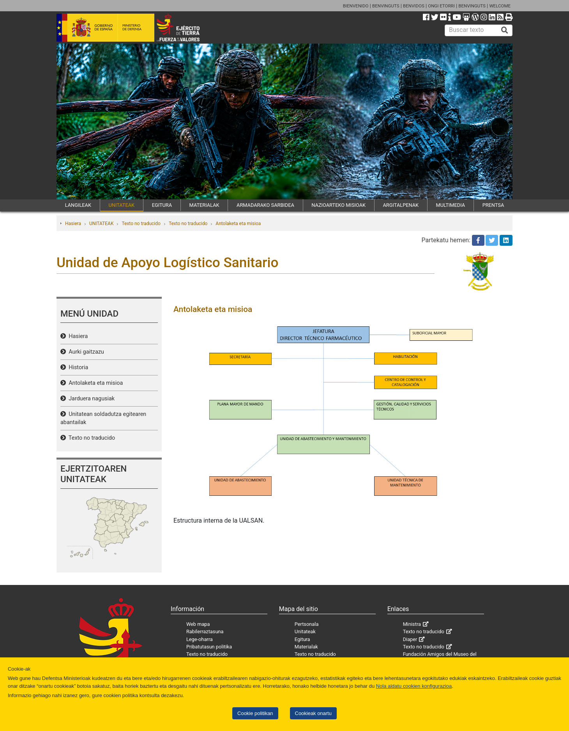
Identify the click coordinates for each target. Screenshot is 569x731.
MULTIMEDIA (450, 205)
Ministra (412, 624)
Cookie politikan (255, 713)
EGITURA (162, 205)
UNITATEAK (121, 205)
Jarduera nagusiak (90, 398)
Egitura (302, 639)
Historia (77, 367)
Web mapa (198, 624)
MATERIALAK (204, 205)
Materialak (306, 647)
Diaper (410, 639)
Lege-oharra (199, 639)
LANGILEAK (78, 205)
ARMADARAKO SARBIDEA (265, 205)
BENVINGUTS (385, 6)
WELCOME (500, 6)
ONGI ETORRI (441, 6)
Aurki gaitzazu (85, 352)
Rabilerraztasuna (205, 631)
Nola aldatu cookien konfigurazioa (414, 686)
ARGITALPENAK (401, 205)
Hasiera (73, 223)
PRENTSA (493, 205)
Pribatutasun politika (209, 647)
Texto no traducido (141, 223)
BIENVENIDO (356, 6)
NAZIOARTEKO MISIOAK (338, 205)
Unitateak (305, 631)
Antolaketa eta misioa (238, 223)
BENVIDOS (413, 6)
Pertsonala (307, 624)
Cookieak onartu (313, 713)
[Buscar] (505, 30)
